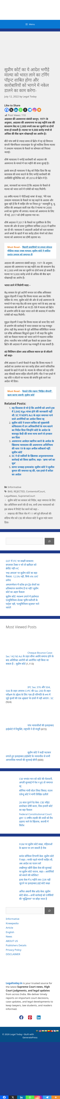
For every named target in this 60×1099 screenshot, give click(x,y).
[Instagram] (34, 110)
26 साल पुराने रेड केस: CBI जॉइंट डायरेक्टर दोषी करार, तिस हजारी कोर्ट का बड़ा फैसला (35, 806)
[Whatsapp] (21, 110)
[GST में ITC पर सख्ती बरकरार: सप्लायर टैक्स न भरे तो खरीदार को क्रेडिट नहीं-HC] (48, 565)
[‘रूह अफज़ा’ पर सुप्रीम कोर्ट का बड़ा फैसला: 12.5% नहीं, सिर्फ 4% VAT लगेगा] (48, 577)
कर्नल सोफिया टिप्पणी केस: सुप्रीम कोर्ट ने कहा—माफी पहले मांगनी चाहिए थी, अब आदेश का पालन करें (36, 859)
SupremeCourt (26, 496)
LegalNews (10, 496)
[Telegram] (30, 110)
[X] (11, 110)
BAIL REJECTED (16, 491)
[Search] (49, 541)
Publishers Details (16, 945)
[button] (21, 1017)
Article (9, 927)
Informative (14, 487)
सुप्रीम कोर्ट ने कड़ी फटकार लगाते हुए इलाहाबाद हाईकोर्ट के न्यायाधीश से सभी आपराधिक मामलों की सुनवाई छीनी (28, 756)
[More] (39, 110)
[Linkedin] (16, 110)
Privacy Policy (13, 949)
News (9, 936)
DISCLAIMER (13, 954)
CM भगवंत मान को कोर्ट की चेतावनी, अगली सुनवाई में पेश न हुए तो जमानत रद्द (36, 782)
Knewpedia (12, 923)
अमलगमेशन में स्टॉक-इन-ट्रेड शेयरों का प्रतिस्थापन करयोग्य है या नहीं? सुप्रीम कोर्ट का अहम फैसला (23, 588)
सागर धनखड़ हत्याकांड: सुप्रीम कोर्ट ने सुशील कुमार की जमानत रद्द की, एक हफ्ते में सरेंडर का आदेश (33, 470)
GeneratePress (29, 1037)
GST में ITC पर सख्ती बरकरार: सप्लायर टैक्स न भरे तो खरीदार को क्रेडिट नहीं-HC (21, 564)
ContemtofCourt (35, 491)
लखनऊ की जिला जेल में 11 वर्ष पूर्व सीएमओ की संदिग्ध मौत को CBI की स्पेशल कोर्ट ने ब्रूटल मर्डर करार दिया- (28, 518)
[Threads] (25, 110)
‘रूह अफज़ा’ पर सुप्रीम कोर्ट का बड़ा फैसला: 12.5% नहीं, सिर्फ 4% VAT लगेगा (22, 576)
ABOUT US (12, 941)
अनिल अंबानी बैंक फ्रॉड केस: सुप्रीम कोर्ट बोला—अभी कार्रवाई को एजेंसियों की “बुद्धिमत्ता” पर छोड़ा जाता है (36, 895)
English (10, 932)
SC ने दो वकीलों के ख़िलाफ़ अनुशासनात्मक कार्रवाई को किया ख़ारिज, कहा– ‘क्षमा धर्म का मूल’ (33, 459)
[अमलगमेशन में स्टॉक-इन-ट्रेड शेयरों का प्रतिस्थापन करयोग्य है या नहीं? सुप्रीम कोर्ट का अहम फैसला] (48, 589)
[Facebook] (7, 110)
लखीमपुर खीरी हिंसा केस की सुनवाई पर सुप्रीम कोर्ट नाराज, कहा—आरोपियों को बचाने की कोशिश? (36, 871)
